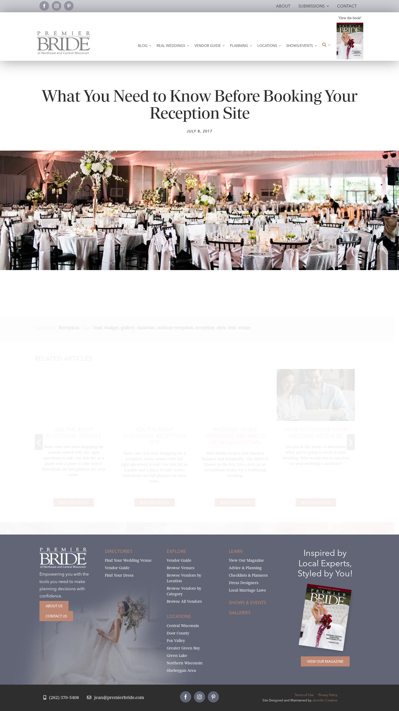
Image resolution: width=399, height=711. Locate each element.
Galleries (240, 612)
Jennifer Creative (324, 700)
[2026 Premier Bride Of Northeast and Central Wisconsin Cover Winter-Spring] (350, 24)
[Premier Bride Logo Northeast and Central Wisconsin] (63, 33)
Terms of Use (304, 695)
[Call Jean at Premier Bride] (61, 697)
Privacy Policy (327, 695)
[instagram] (56, 6)
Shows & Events (247, 602)
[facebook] (44, 6)
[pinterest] (69, 6)
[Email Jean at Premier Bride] (115, 697)
